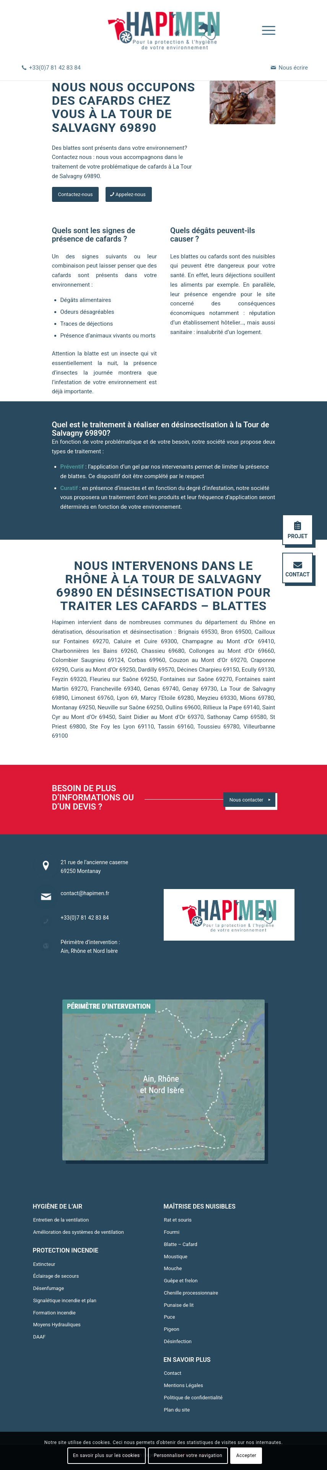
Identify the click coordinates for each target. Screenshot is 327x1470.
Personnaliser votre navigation (188, 1455)
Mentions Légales (183, 1385)
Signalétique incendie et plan (64, 1300)
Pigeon (171, 1329)
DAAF (39, 1337)
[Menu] (264, 30)
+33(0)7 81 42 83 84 (55, 67)
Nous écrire (293, 67)
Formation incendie (54, 1313)
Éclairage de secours (56, 1276)
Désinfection (178, 1341)
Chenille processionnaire (191, 1293)
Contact (172, 1373)
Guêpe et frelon (181, 1280)
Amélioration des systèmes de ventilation (78, 1232)
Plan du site (177, 1410)
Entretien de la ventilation (61, 1220)
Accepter (246, 1455)
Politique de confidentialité (193, 1397)
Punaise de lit (179, 1305)
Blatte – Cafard (180, 1244)
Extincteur (44, 1264)
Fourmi (172, 1232)
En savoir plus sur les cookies (106, 1455)
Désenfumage (48, 1288)
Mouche (173, 1268)
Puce (169, 1317)
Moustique (176, 1256)
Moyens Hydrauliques (57, 1324)
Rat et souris (178, 1220)
